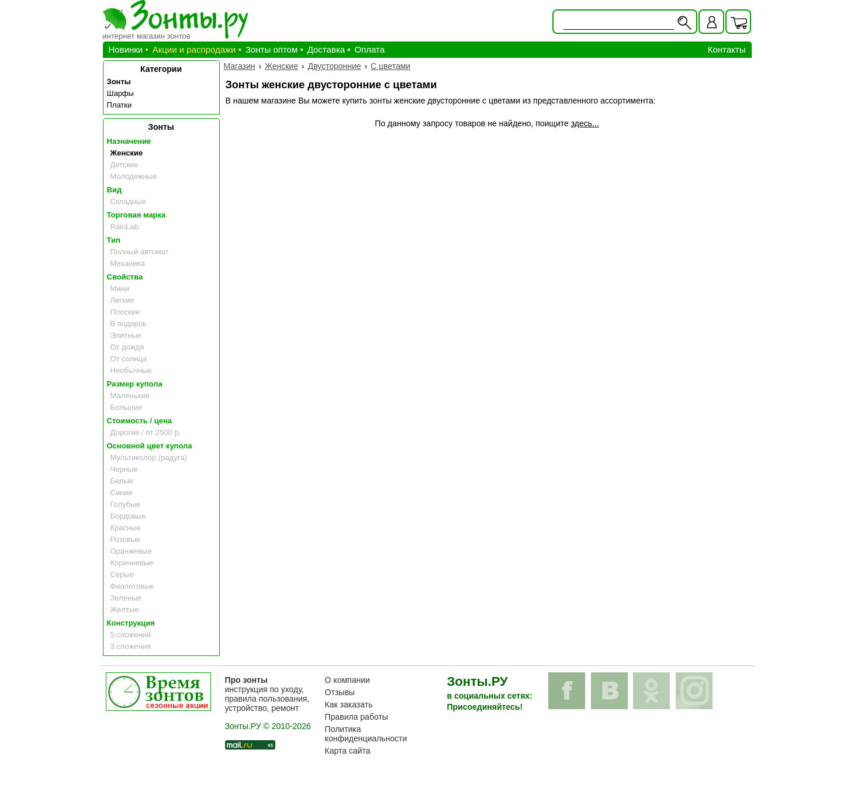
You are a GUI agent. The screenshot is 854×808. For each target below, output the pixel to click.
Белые (122, 480)
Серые (122, 574)
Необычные (131, 370)
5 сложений (130, 634)
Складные (128, 201)
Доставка (326, 49)
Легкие (122, 300)
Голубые (125, 504)
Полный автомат (139, 251)
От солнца (128, 358)
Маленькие (130, 395)
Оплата (370, 49)
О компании (347, 680)
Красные (125, 527)
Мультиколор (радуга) (148, 457)
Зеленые (125, 597)
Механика (127, 263)
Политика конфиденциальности (366, 733)
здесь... (585, 123)
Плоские (125, 312)
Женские (126, 153)
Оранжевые (131, 551)
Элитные (125, 335)
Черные (124, 469)
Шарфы (120, 93)
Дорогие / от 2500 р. (145, 432)
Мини (120, 288)
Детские (124, 164)
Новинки (126, 49)
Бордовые (128, 516)
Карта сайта (348, 750)
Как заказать (349, 704)
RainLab (124, 226)
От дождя (127, 347)
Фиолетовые (132, 586)
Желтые (124, 609)
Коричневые (132, 562)
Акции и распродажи (194, 49)
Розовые (125, 539)
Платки (119, 105)
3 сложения (130, 646)
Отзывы (340, 692)
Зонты (119, 81)
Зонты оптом (272, 49)
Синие (121, 492)
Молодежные (133, 176)
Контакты (727, 49)
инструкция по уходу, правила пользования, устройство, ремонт (266, 694)
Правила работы (356, 716)
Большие (126, 407)
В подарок (128, 323)
